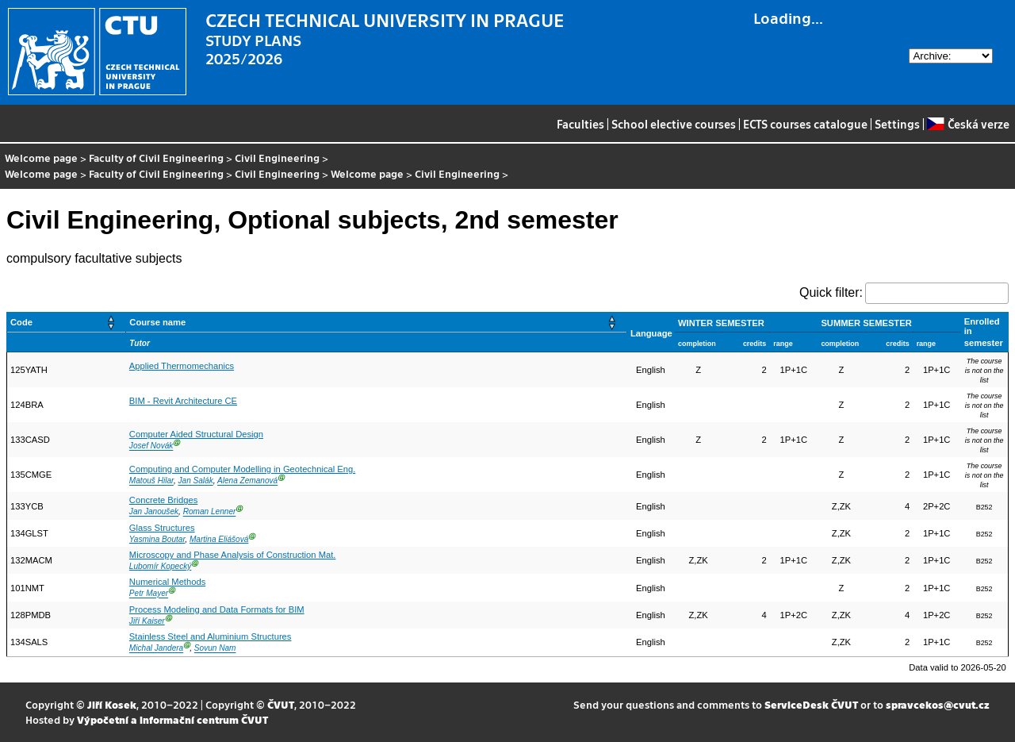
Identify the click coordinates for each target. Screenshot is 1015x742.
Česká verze (968, 124)
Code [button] (21, 322)
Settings (897, 124)
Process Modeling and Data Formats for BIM (216, 609)
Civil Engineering (277, 157)
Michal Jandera (156, 648)
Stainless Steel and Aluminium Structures (210, 636)
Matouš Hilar (151, 481)
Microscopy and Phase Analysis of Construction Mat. (232, 554)
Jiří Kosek (111, 704)
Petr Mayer (148, 594)
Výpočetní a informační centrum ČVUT (172, 719)
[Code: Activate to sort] (66, 323)
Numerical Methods (167, 581)
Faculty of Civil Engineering (156, 157)
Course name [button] (157, 322)
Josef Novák (151, 446)
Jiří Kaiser (147, 621)
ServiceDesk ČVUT (811, 704)
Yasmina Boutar (157, 539)
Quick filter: (831, 292)
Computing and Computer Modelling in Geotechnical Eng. (242, 469)
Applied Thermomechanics (181, 366)
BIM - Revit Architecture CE (183, 401)
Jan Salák (195, 481)
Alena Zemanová (247, 481)
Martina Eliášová (219, 539)
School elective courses (673, 124)
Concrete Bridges (163, 500)
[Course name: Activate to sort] (376, 323)
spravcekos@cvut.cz (938, 704)
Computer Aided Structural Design (196, 434)
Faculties (580, 124)
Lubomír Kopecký (160, 566)
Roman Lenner (209, 512)
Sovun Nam (215, 648)
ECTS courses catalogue (805, 124)
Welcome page (41, 157)
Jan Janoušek (153, 512)
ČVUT (280, 704)
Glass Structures (162, 527)
